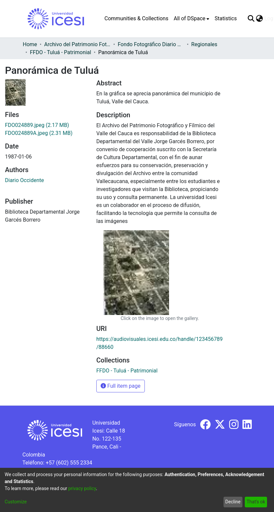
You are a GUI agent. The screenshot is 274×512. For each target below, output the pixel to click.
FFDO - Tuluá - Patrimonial (60, 52)
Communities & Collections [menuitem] (136, 18)
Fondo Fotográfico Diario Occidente (151, 44)
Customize (16, 501)
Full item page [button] (120, 386)
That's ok (255, 501)
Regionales (204, 44)
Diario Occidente (24, 180)
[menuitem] (191, 18)
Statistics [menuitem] (226, 18)
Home (30, 44)
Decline (232, 501)
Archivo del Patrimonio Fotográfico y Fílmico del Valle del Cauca (77, 44)
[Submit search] (251, 19)
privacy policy (82, 488)
